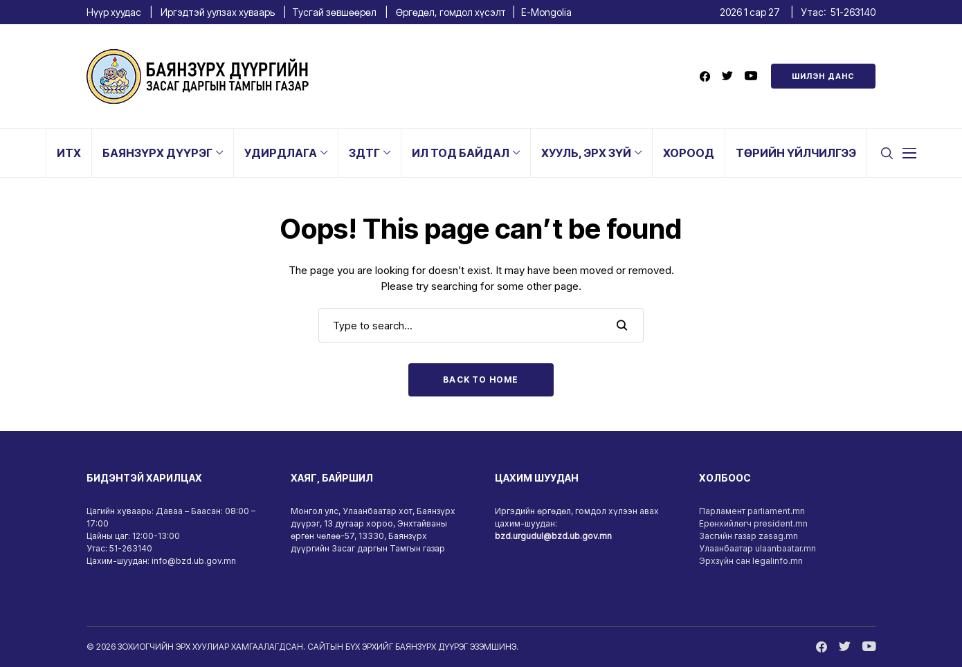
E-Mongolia (546, 12)
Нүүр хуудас (114, 12)
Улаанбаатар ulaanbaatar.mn (757, 548)
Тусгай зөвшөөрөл (334, 12)
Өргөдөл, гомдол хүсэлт (451, 12)
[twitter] (727, 76)
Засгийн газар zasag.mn (748, 536)
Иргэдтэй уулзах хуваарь (218, 12)
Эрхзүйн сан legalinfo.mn (751, 561)
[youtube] (751, 76)
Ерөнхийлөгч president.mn (753, 523)
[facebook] (705, 76)
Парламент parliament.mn (752, 511)
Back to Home (480, 379)
